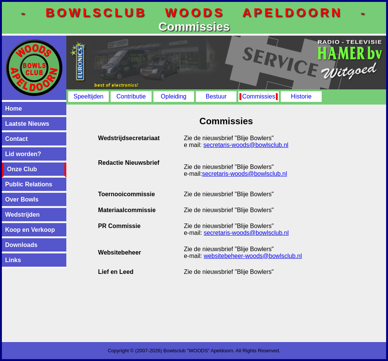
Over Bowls (22, 199)
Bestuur (216, 96)
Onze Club (22, 169)
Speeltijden (88, 96)
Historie (301, 96)
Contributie (131, 96)
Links (13, 260)
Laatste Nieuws (27, 123)
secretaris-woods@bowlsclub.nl (245, 145)
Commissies (258, 96)
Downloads (21, 245)
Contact (16, 139)
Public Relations (28, 184)
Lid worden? (23, 154)
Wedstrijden (22, 214)
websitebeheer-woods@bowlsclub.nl (253, 256)
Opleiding (173, 96)
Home (13, 108)
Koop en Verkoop (30, 230)
